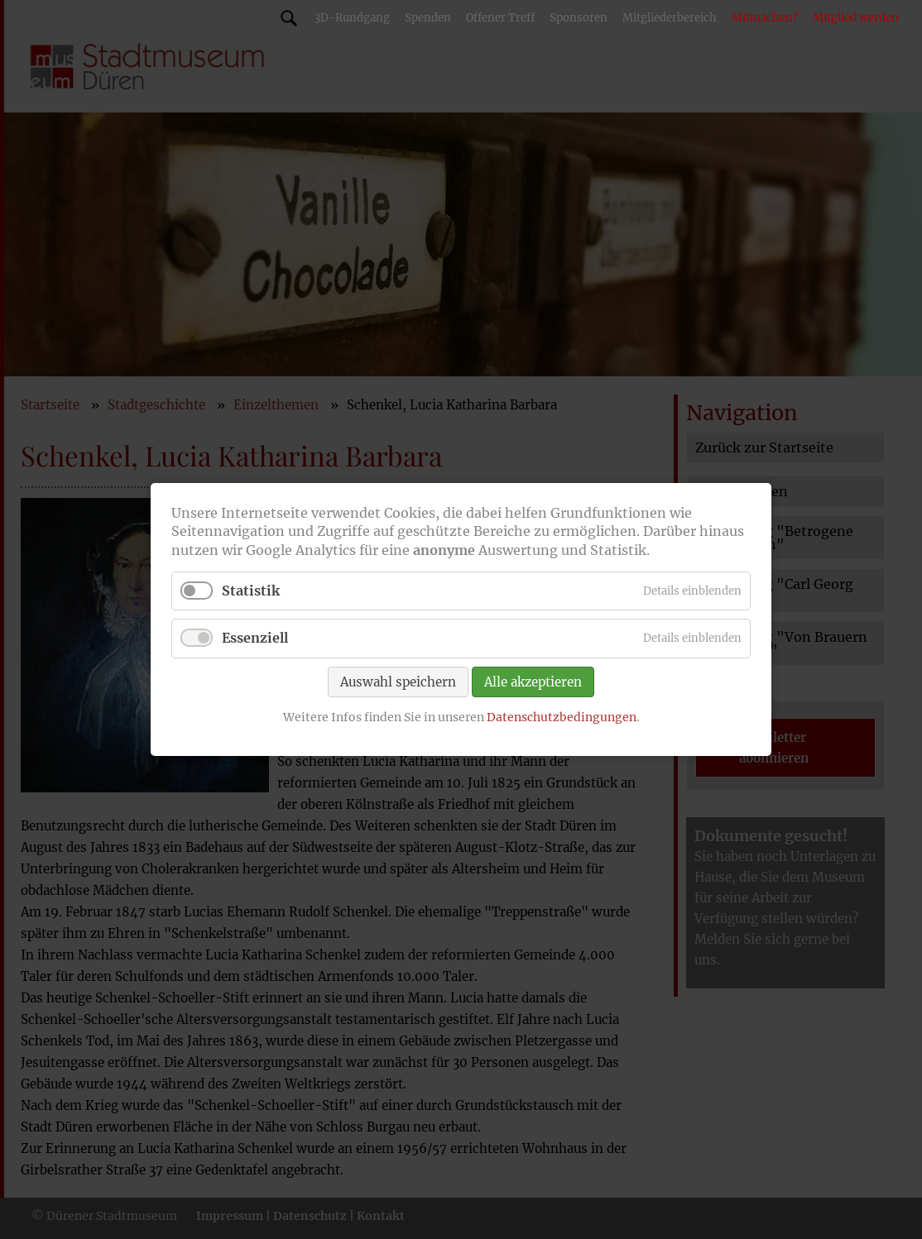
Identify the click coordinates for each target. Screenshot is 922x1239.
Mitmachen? (765, 18)
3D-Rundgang (352, 18)
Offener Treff (500, 18)
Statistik (251, 590)
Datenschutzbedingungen (561, 716)
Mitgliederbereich (669, 18)
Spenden (428, 18)
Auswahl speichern (398, 681)
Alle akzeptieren (533, 681)
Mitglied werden (856, 18)
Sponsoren (578, 18)
